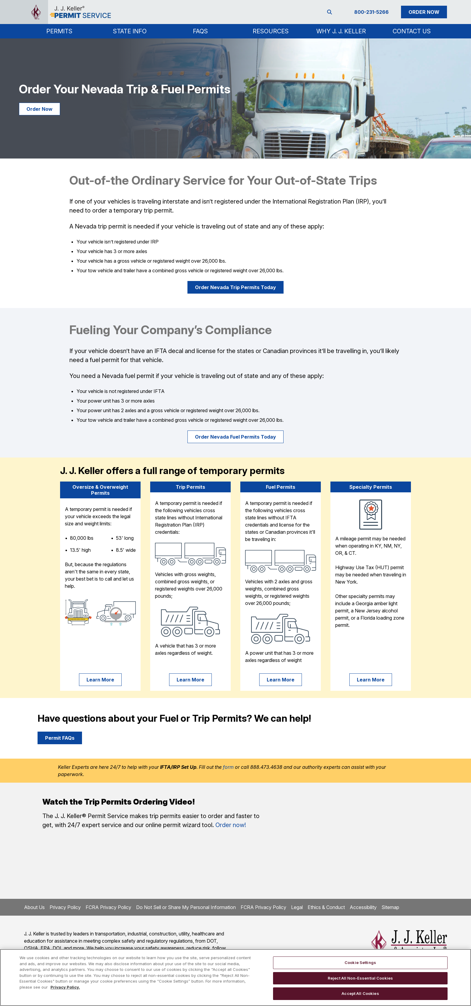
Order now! (230, 825)
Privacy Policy (65, 907)
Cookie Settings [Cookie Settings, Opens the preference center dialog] (360, 962)
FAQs (200, 31)
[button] (59, 31)
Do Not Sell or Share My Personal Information (186, 907)
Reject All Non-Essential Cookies (360, 978)
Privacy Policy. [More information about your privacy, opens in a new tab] (65, 987)
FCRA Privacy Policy (108, 907)
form (228, 767)
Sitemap (390, 907)
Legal (297, 907)
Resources (271, 31)
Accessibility (363, 907)
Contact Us (412, 31)
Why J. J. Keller (341, 31)
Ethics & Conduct (326, 907)
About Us (34, 907)
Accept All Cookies (360, 993)
